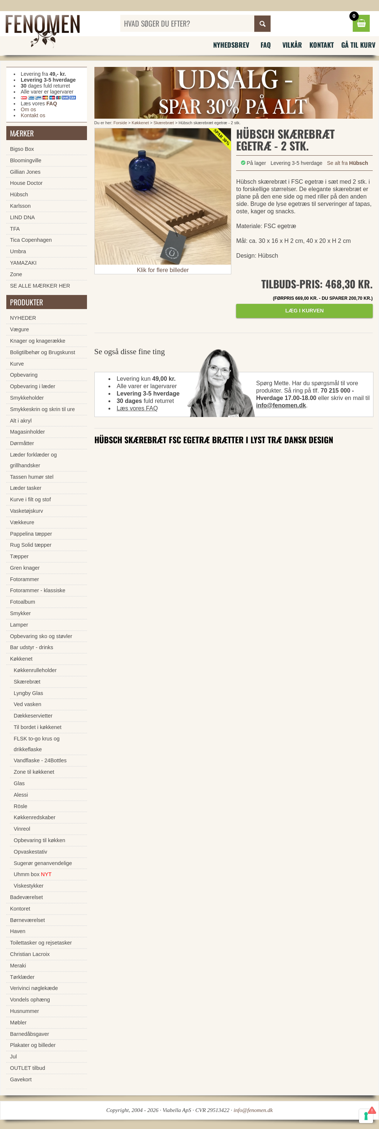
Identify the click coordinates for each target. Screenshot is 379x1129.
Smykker (20, 613)
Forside (120, 123)
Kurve (17, 364)
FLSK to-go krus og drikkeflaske (37, 744)
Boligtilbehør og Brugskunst (42, 352)
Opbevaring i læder (32, 386)
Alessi (21, 795)
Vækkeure (22, 522)
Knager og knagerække (38, 341)
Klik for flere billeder (163, 270)
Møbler (18, 1022)
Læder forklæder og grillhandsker (33, 460)
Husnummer (24, 1011)
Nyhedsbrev (231, 45)
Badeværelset (26, 897)
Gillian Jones (25, 172)
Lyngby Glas (28, 693)
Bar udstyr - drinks (31, 647)
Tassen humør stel (32, 477)
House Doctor (26, 183)
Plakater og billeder (33, 1045)
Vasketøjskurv (26, 511)
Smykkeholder (27, 398)
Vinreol (22, 829)
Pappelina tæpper (31, 534)
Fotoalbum (22, 602)
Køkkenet (140, 123)
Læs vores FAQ (137, 408)
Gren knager (25, 568)
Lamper (19, 625)
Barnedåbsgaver (29, 1034)
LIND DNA (22, 217)
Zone (16, 274)
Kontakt (321, 45)
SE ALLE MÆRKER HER (40, 286)
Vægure (19, 329)
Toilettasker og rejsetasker (41, 943)
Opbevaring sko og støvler (41, 636)
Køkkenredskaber (35, 817)
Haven (18, 931)
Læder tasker (25, 488)
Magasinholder (27, 432)
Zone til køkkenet (34, 772)
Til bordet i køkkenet (37, 727)
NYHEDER (23, 318)
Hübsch (19, 194)
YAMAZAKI (23, 263)
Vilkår (292, 45)
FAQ (266, 45)
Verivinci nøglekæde (34, 988)
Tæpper (19, 556)
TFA (15, 229)
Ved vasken (27, 704)
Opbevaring (23, 375)
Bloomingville (25, 160)
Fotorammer (24, 579)
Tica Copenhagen (31, 240)
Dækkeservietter (33, 716)
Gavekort (20, 1079)
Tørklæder (22, 977)
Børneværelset (27, 920)
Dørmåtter (22, 443)
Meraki (18, 966)
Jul (13, 1057)
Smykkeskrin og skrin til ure (42, 409)
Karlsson (20, 206)
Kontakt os (33, 115)
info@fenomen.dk (281, 405)
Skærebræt (164, 123)
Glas (19, 783)
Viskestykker (29, 886)
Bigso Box (22, 149)
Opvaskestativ (30, 852)
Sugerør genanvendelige (43, 863)
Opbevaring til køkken (39, 840)
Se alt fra (347, 163)
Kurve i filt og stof (30, 499)
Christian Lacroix (30, 954)
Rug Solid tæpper (30, 545)
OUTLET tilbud (27, 1068)
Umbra (18, 251)
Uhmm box (32, 874)
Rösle (20, 806)
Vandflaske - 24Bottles (40, 760)
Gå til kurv (358, 45)
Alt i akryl (20, 421)
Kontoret (20, 909)
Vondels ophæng (30, 1000)
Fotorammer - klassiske (38, 590)
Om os (28, 109)
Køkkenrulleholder (35, 670)
